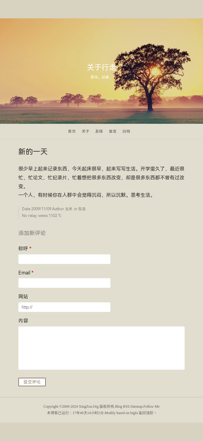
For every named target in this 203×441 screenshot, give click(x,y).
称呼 (24, 248)
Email (26, 272)
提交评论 (32, 381)
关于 (86, 131)
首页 (72, 131)
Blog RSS (122, 406)
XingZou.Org (89, 406)
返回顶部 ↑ (147, 413)
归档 (126, 131)
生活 (81, 209)
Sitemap (136, 406)
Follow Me (151, 406)
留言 (113, 131)
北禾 (68, 209)
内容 (23, 320)
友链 (99, 131)
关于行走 (101, 68)
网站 (23, 296)
